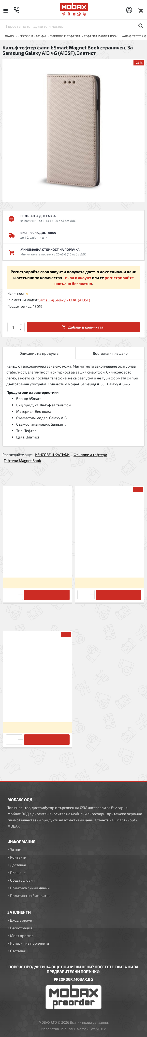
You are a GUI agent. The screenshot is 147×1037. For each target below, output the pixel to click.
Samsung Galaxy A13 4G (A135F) (64, 300)
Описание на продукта (39, 353)
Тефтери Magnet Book (101, 36)
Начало (8, 36)
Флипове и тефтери (65, 36)
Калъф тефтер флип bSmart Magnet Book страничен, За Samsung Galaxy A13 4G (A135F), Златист (37, 709)
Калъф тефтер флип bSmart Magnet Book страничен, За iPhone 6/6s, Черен (109, 565)
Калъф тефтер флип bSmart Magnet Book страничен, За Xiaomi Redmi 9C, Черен (37, 565)
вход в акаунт (78, 277)
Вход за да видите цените (37, 583)
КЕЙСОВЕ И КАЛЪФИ (32, 36)
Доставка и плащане (110, 353)
